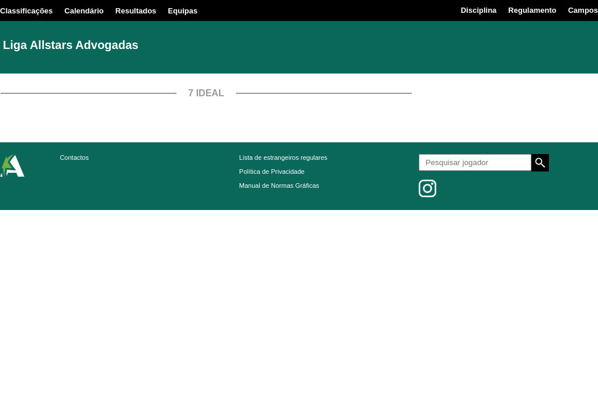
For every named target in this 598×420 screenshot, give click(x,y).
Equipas (183, 10)
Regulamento (532, 10)
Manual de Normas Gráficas (279, 185)
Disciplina (478, 10)
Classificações (26, 10)
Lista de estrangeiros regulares (283, 157)
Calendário (83, 10)
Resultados (136, 10)
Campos (583, 10)
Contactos (74, 157)
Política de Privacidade (272, 171)
